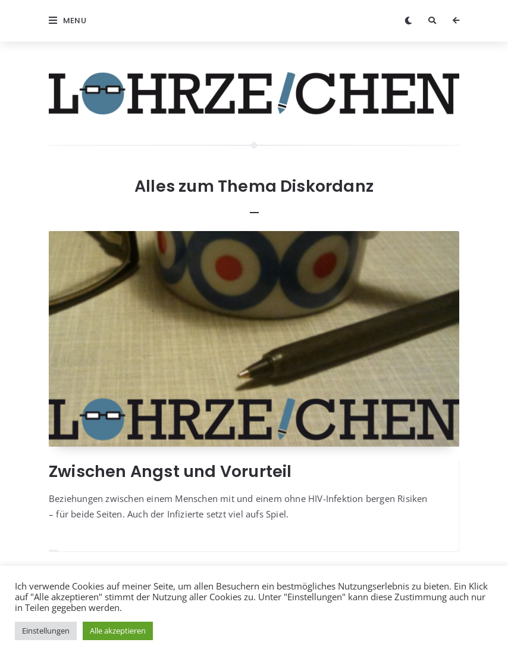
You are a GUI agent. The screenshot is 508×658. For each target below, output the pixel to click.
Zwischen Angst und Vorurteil (170, 471)
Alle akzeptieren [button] (118, 630)
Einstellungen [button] (46, 630)
